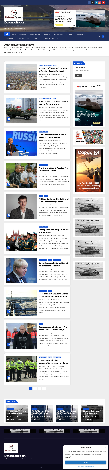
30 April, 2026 (38, 416)
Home (14, 34)
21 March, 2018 (45, 269)
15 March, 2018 (45, 333)
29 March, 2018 (45, 235)
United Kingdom (57, 260)
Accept (86, 462)
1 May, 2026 (12, 416)
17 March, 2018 (45, 299)
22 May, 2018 (44, 74)
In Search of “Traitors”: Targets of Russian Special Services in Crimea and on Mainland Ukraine (54, 71)
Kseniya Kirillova (55, 74)
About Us (36, 38)
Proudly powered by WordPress (45, 467)
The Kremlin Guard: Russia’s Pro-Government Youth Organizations (53, 171)
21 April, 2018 (44, 205)
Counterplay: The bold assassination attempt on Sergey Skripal (54, 363)
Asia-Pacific (47, 98)
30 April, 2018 (44, 174)
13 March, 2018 (45, 366)
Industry (47, 34)
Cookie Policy (80, 466)
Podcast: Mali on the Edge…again (40, 412)
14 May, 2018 (44, 107)
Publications (81, 34)
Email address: (80, 67)
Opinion (69, 34)
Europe (41, 65)
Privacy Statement (89, 466)
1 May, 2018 (43, 140)
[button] (105, 448)
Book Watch (35, 34)
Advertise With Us (51, 38)
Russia (55, 65)
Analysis (23, 34)
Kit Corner (58, 34)
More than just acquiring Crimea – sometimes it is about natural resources (53, 296)
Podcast (9, 38)
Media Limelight (23, 38)
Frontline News (48, 65)
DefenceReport (14, 22)
